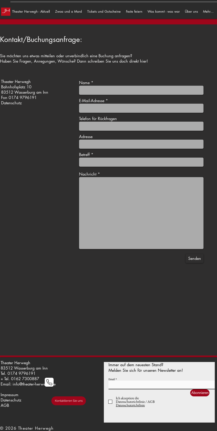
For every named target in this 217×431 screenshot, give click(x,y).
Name (84, 83)
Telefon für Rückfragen (98, 119)
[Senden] (194, 258)
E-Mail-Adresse (91, 101)
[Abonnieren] (199, 392)
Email (111, 379)
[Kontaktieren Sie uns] (68, 400)
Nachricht (87, 174)
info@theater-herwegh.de (34, 384)
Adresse (86, 136)
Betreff (84, 154)
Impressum (9, 394)
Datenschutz (11, 102)
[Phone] (49, 382)
